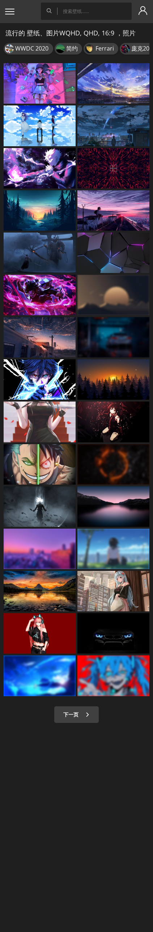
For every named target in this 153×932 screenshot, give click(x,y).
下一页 (76, 714)
